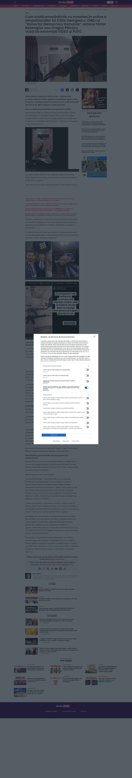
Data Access (66, 441)
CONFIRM (54, 435)
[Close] (95, 337)
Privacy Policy (75, 441)
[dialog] (66, 389)
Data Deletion (56, 441)
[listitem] (66, 366)
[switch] (87, 370)
